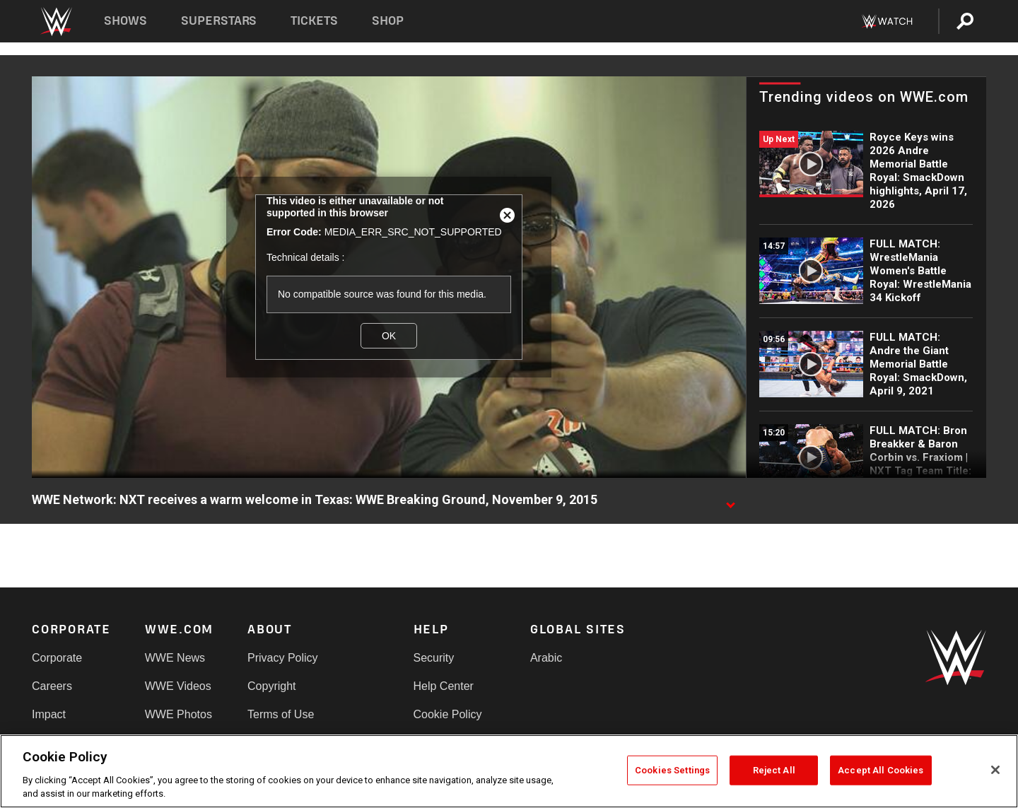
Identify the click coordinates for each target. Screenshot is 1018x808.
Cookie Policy (448, 714)
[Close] (995, 769)
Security (434, 658)
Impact (49, 714)
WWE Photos (178, 714)
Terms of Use (280, 714)
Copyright (271, 686)
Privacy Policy (282, 658)
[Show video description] (730, 500)
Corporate (57, 658)
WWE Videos (178, 686)
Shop (388, 21)
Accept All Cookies (880, 770)
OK (389, 335)
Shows (125, 21)
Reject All (774, 770)
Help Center (444, 686)
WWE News (175, 658)
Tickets (314, 21)
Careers (52, 686)
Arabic (546, 658)
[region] (509, 771)
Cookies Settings (672, 770)
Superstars (219, 21)
